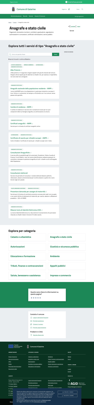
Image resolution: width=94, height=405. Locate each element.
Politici (10, 364)
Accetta (67, 395)
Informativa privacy (52, 383)
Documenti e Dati (12, 369)
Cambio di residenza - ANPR (21, 107)
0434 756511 (13, 384)
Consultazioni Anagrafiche (20, 152)
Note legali (50, 385)
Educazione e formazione (34, 366)
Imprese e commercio (53, 366)
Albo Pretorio (16, 70)
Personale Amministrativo (14, 366)
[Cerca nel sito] (82, 9)
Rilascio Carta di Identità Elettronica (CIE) (26, 210)
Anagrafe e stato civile (33, 359)
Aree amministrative (13, 359)
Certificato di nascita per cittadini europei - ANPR (29, 138)
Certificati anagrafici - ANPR (21, 123)
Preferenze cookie (46, 400)
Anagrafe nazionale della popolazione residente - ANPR (31, 88)
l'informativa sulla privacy (40, 402)
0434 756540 (13, 386)
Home (9, 22)
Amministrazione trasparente (55, 380)
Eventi (69, 371)
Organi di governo (12, 357)
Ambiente (50, 357)
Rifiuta (67, 392)
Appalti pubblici (51, 362)
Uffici (9, 362)
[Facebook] (68, 9)
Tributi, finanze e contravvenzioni (56, 359)
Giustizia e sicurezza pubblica (35, 364)
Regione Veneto (14, 2)
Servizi (14, 22)
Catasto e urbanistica (33, 357)
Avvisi (69, 359)
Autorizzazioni (31, 362)
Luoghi (69, 369)
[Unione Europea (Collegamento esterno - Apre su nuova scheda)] (15, 346)
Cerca (55, 54)
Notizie (69, 357)
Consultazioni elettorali (19, 173)
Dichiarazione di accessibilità (55, 388)
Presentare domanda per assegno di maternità (28, 191)
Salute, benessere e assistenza (55, 364)
